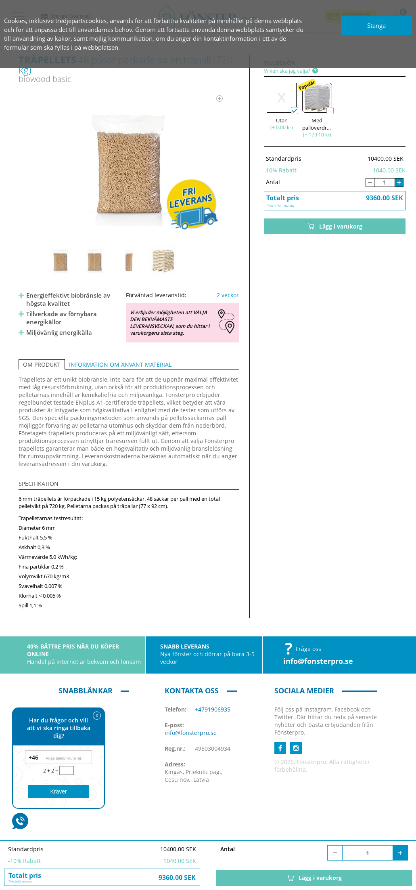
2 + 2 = (51, 770)
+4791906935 (212, 709)
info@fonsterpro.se (318, 661)
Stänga (376, 25)
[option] (129, 164)
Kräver (58, 791)
